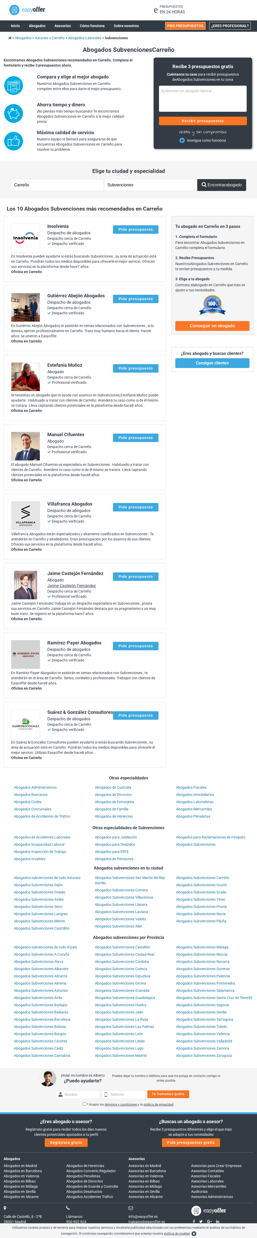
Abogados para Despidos (115, 844)
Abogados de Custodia (113, 787)
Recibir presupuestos (203, 121)
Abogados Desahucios (84, 1191)
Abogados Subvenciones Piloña (201, 921)
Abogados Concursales (32, 809)
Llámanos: (74, 1217)
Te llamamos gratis (168, 1094)
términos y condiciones (121, 1104)
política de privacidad (158, 1104)
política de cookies (177, 1233)
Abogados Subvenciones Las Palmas (124, 1027)
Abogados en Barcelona (23, 1171)
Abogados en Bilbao (20, 1181)
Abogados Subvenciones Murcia (202, 954)
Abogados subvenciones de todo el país (45, 947)
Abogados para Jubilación (116, 837)
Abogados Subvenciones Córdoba (122, 962)
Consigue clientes (212, 363)
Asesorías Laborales (207, 1181)
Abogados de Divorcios (113, 795)
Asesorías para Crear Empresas (216, 1166)
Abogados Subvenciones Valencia (203, 1034)
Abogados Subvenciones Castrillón (42, 928)
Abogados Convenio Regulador (91, 1171)
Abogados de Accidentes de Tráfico (42, 816)
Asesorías (136, 1159)
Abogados (12, 1159)
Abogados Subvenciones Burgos (40, 1034)
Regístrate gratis (66, 1142)
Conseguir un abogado (212, 326)
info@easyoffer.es (143, 1217)
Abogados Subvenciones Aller (118, 926)
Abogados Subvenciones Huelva (120, 1005)
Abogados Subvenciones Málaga (202, 947)
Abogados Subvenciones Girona (120, 983)
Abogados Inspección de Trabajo (40, 852)
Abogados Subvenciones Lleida (120, 1041)
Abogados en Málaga (21, 1186)
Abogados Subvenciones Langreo (41, 914)
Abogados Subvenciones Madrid (121, 1055)
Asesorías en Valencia (145, 1176)
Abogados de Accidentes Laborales (42, 837)
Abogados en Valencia (21, 1176)
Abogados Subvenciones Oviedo (39, 892)
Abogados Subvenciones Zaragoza (204, 1055)
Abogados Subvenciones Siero (38, 907)
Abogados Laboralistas (195, 802)
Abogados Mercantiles (194, 809)
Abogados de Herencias (114, 816)
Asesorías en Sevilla (144, 1191)
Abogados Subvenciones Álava (38, 962)
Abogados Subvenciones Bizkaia (40, 1027)
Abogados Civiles (27, 802)
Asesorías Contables (207, 1171)
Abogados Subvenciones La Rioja (121, 1019)
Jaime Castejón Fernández (71, 585)
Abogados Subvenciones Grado (201, 892)
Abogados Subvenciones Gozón (201, 885)
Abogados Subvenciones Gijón (38, 885)
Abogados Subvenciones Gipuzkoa (122, 976)
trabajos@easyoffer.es (146, 1222)
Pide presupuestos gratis (191, 1142)
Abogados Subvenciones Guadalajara (125, 998)
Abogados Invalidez (30, 859)
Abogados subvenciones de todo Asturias (47, 878)
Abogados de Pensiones (114, 859)
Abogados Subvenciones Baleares (41, 1012)
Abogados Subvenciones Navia (201, 914)
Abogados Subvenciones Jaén (119, 1012)
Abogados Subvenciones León (119, 1034)
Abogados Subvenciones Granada (122, 990)
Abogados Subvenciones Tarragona (204, 1019)
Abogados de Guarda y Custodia (92, 1186)
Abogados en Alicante (21, 1197)
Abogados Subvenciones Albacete (41, 969)
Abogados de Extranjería (114, 802)
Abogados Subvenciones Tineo (200, 899)
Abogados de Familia (111, 809)
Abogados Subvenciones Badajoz (40, 1005)
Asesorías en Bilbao (144, 1181)
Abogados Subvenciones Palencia (203, 976)
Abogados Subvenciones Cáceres (40, 1041)
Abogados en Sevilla (20, 1191)
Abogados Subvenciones (196, 844)
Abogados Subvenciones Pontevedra (205, 983)
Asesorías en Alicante (145, 1197)
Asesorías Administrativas (212, 1197)
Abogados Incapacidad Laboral (39, 844)
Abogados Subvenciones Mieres (39, 921)
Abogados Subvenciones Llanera (121, 904)
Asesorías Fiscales (206, 1176)
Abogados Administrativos (35, 787)
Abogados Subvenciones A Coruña (41, 954)
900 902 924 (76, 1222)
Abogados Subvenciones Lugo (119, 1048)
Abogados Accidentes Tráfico (89, 1197)
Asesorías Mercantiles (208, 1186)
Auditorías (199, 1191)
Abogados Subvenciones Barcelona (42, 1019)
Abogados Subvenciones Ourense (203, 969)
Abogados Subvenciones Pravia (201, 907)
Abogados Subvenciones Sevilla (201, 1012)
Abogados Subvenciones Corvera (121, 890)
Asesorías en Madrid (144, 1166)
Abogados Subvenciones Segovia (202, 1005)
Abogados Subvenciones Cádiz (38, 1048)
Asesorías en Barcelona (147, 1171)
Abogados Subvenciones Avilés (39, 899)
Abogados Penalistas (193, 816)
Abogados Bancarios (31, 795)
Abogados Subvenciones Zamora (202, 1048)
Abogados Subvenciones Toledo (201, 1027)
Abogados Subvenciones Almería (40, 983)
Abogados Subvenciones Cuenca (121, 969)
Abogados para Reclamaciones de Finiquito (210, 837)
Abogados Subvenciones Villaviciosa (124, 897)
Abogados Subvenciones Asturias (41, 990)
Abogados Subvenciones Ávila (38, 998)
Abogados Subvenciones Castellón (122, 947)
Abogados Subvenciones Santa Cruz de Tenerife (214, 998)
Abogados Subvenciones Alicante (40, 976)
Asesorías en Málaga (145, 1186)
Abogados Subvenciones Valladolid (204, 1041)
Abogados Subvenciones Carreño (202, 878)
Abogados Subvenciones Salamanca (205, 990)
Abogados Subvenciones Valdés (120, 919)
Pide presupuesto (135, 229)
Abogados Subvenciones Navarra (203, 962)
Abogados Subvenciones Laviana (121, 912)
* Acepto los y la (128, 1104)
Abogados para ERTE (112, 852)
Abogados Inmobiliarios (195, 795)
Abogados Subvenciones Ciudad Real (124, 954)
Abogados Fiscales (191, 787)
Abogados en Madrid (20, 1166)
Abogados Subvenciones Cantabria (42, 1055)
